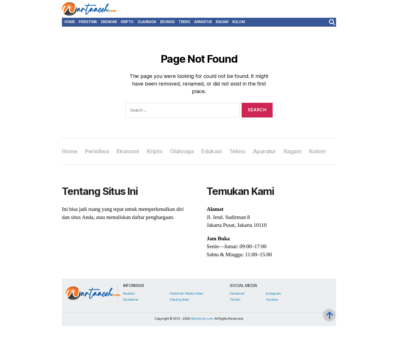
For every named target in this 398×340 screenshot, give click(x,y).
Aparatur (203, 24)
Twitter (235, 313)
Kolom (238, 24)
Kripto (127, 24)
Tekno (184, 24)
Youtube (272, 313)
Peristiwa (88, 24)
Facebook (237, 307)
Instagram (273, 307)
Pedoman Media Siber (186, 307)
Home (69, 24)
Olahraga (147, 24)
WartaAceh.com (202, 332)
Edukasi (167, 24)
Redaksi (129, 307)
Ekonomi (109, 24)
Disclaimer (131, 313)
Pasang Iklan (179, 313)
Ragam (222, 24)
